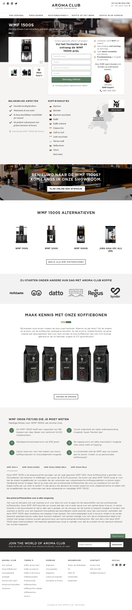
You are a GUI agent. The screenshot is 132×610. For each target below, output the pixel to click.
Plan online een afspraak (66, 189)
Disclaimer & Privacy (54, 581)
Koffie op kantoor (31, 569)
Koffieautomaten (31, 577)
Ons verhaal (16, 15)
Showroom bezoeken (11, 585)
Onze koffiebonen (9, 569)
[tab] (12, 467)
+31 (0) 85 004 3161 (120, 3)
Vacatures (6, 588)
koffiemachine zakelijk (33, 588)
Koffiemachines (57, 15)
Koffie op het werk (83, 15)
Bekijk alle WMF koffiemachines (66, 262)
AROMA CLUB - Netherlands (74, 605)
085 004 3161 (108, 91)
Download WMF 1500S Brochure (26, 131)
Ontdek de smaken (66, 397)
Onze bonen (36, 15)
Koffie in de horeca (111, 15)
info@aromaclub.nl (97, 573)
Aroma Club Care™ (10, 581)
